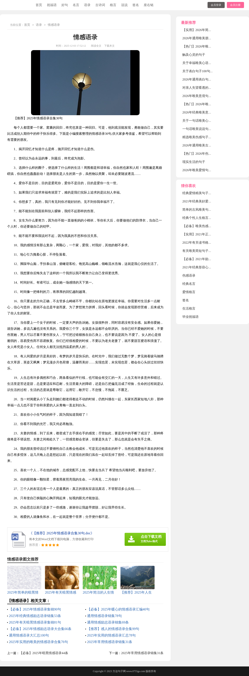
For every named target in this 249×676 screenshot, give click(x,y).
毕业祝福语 (190, 316)
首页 (39, 5)
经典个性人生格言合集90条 (201, 218)
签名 (135, 5)
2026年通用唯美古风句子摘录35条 (206, 145)
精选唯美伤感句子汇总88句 (201, 137)
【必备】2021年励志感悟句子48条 (206, 259)
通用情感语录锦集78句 (104, 616)
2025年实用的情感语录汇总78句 (111, 635)
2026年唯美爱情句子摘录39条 (203, 170)
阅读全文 (96, 45)
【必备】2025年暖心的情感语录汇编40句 (118, 609)
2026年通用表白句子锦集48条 (203, 79)
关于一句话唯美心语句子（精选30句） (210, 120)
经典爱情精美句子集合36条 (201, 193)
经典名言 (188, 283)
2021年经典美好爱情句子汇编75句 (206, 201)
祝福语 (52, 5)
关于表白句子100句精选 (199, 71)
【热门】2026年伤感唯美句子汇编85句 (210, 153)
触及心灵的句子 (193, 54)
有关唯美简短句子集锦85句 (201, 251)
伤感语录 (188, 275)
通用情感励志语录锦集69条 (108, 622)
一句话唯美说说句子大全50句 (203, 129)
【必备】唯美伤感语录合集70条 (205, 226)
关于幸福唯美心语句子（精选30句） (208, 63)
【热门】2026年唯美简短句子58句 (206, 104)
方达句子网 (119, 671)
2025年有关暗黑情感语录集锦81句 (35, 622)
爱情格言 (188, 292)
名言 (76, 5)
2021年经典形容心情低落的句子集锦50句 (211, 267)
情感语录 (54, 25)
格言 (113, 5)
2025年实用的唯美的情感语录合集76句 (38, 642)
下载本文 (109, 45)
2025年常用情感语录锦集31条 (109, 642)
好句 (64, 5)
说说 (124, 5)
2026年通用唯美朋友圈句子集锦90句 (208, 38)
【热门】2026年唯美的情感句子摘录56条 (211, 46)
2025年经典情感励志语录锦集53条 (35, 616)
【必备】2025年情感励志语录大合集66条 (40, 629)
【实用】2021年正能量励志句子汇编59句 (211, 234)
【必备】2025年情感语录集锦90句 (35, 609)
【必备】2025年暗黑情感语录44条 (43, 653)
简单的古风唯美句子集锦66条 (203, 209)
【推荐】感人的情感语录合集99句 (113, 629)
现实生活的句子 (193, 162)
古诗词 (100, 5)
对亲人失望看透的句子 (198, 87)
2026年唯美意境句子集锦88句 (203, 96)
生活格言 (188, 308)
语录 (87, 5)
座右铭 (148, 5)
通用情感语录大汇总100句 (29, 635)
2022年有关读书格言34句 (200, 242)
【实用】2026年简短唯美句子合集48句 (210, 30)
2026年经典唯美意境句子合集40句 (206, 112)
